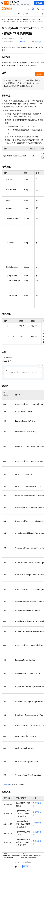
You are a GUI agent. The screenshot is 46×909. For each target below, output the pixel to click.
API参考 (25, 19)
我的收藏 (38, 42)
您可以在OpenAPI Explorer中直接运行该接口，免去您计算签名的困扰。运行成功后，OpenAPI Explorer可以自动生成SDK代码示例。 (23, 83)
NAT (39, 19)
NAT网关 (10, 19)
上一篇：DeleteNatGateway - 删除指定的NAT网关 (11, 856)
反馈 (25, 867)
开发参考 (18, 19)
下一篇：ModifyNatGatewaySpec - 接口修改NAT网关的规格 (32, 856)
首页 (3, 19)
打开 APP (39, 3)
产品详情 (22, 42)
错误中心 (8, 785)
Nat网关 (6, 21)
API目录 (33, 19)
